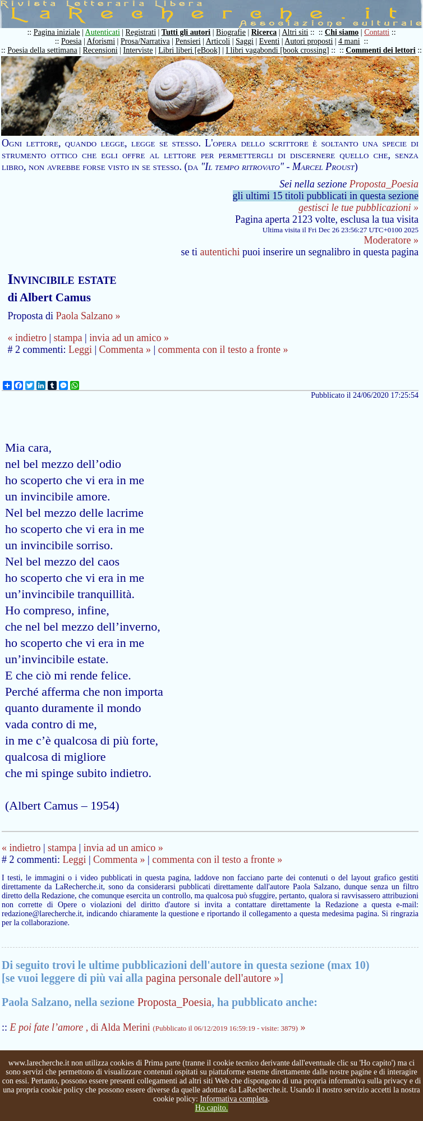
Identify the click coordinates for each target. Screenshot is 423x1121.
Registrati (141, 32)
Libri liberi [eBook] (189, 50)
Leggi (80, 349)
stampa (68, 337)
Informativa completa (234, 1099)
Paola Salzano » (88, 315)
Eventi (269, 41)
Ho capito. (211, 1108)
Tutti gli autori (186, 32)
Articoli (218, 41)
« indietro (27, 337)
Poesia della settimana (42, 50)
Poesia (71, 41)
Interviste (138, 50)
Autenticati (102, 32)
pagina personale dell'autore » (213, 978)
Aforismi (101, 41)
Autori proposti (308, 41)
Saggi (245, 41)
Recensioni (100, 50)
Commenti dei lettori (380, 50)
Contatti (376, 32)
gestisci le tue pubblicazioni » (358, 207)
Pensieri (188, 41)
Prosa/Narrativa (145, 41)
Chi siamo (341, 32)
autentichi (220, 252)
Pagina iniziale (57, 32)
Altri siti (295, 32)
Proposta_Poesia (384, 184)
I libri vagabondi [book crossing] (277, 50)
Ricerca (264, 32)
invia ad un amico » (129, 337)
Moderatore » (391, 240)
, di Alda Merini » (158, 1027)
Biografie (231, 32)
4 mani (349, 41)
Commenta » (125, 349)
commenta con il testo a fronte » (223, 349)
